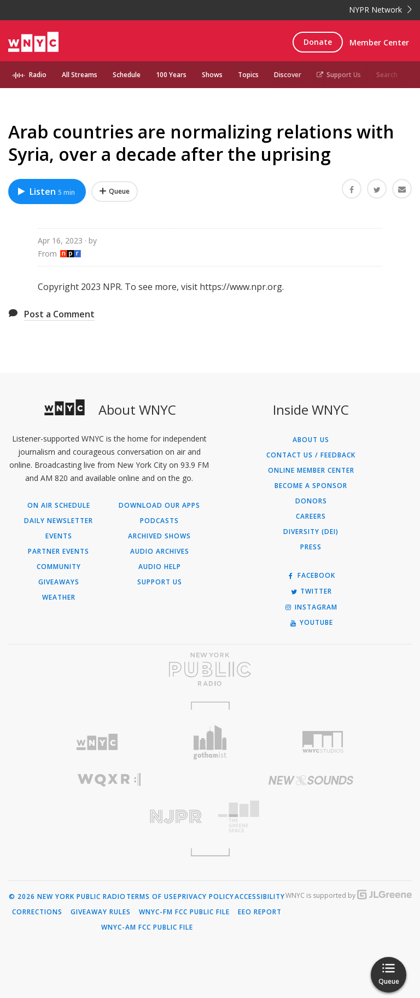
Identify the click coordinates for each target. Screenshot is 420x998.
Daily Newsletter (58, 521)
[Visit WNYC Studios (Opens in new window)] (323, 742)
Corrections (37, 912)
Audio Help (159, 567)
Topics (248, 74)
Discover (287, 74)
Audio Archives (159, 551)
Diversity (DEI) (311, 532)
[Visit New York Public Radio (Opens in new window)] (210, 669)
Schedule (127, 74)
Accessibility (260, 896)
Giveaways (58, 582)
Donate (318, 42)
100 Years (171, 74)
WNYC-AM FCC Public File (147, 927)
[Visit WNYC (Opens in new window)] (97, 742)
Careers (311, 516)
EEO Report (260, 912)
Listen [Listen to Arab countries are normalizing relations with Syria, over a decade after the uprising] (45, 191)
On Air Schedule (58, 505)
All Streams (79, 74)
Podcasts (159, 521)
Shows (212, 74)
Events (58, 536)
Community (59, 567)
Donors (311, 501)
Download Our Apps (159, 505)
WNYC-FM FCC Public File (184, 912)
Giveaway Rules (101, 912)
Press (311, 547)
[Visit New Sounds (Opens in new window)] (311, 780)
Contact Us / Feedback (310, 455)
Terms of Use (151, 896)
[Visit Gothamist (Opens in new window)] (210, 742)
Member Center (379, 42)
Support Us (339, 74)
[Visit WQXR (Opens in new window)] (109, 780)
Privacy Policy (206, 896)
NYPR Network (380, 9)
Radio (37, 74)
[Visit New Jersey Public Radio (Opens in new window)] (109, 816)
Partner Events (58, 551)
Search (387, 74)
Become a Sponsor (311, 486)
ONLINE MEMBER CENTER (311, 470)
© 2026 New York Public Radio (67, 896)
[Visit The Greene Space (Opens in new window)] (311, 816)
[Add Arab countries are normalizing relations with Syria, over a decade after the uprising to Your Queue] (114, 191)
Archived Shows (159, 536)
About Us (311, 440)
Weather (58, 597)
